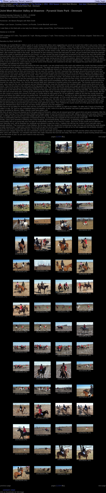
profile (15, 4)
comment (6, 490)
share (13, 490)
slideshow (102, 4)
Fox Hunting (36, 4)
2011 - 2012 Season (51, 4)
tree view (82, 4)
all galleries (24, 4)
